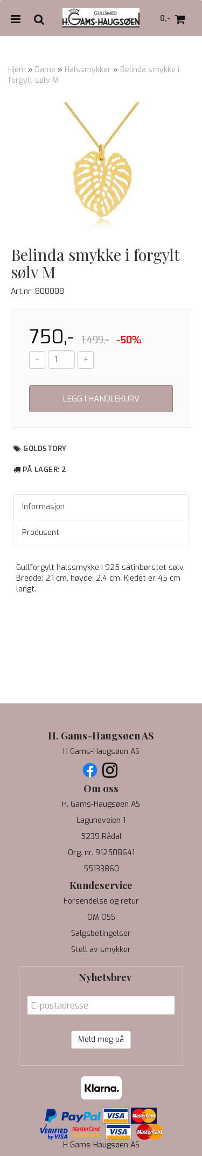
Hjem (17, 70)
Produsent (40, 532)
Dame (45, 70)
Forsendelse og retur (101, 901)
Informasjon (43, 507)
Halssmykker (88, 70)
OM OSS (101, 917)
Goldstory (45, 448)
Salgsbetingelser (101, 933)
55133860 (101, 869)
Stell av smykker (101, 949)
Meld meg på (101, 1039)
